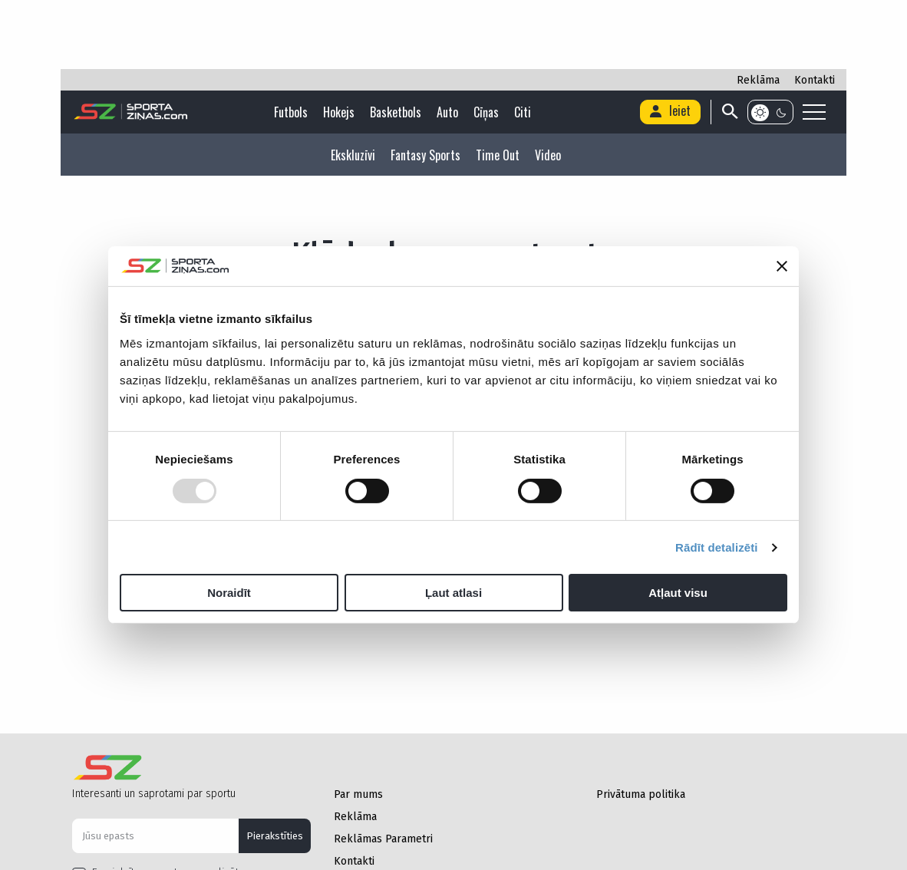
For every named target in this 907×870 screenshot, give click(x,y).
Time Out (497, 155)
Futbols (291, 112)
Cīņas (486, 112)
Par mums (358, 794)
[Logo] (131, 112)
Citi (522, 112)
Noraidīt (229, 592)
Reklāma (758, 80)
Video (548, 155)
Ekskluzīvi (353, 155)
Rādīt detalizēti (716, 547)
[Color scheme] (770, 112)
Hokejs (339, 112)
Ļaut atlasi (453, 592)
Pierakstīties (274, 836)
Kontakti (814, 80)
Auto (447, 112)
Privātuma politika (640, 794)
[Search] (728, 112)
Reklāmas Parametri (383, 838)
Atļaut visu (677, 592)
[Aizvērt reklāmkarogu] (782, 266)
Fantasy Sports (425, 155)
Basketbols (395, 112)
